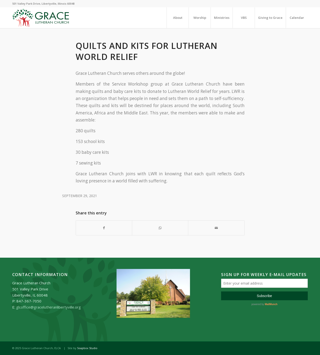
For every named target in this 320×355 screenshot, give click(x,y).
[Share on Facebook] (104, 228)
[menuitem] (177, 17)
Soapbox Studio (87, 348)
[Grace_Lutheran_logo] (40, 17)
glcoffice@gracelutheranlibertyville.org (48, 307)
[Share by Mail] (216, 228)
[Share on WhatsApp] (160, 228)
